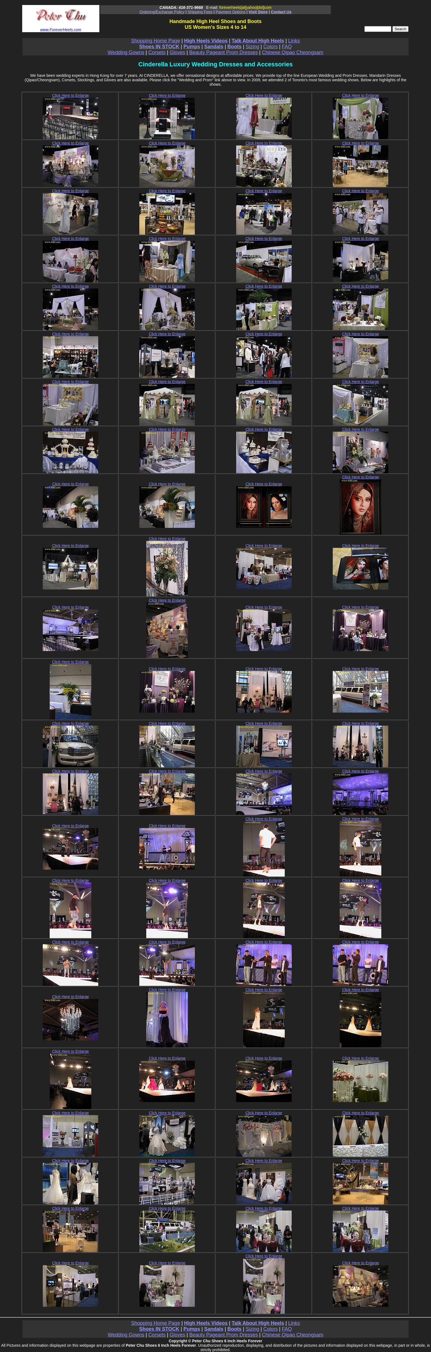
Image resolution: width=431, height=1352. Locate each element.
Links (294, 41)
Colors (270, 46)
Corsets (157, 52)
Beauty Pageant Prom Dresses (223, 52)
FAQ (287, 46)
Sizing (252, 46)
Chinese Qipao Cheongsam (292, 52)
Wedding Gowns (126, 52)
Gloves (177, 52)
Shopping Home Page (155, 41)
